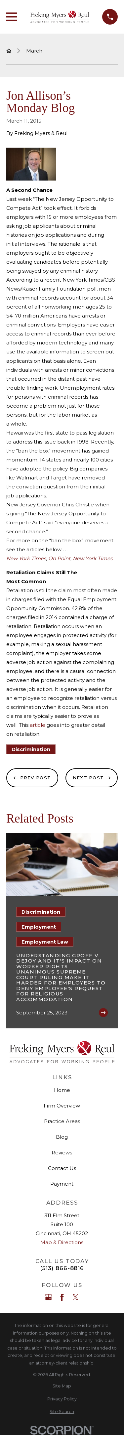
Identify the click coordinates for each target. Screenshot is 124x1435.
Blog (62, 1137)
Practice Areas (62, 1121)
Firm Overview (62, 1106)
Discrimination (31, 749)
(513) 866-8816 (62, 1268)
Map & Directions (61, 1242)
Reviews (62, 1152)
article (36, 725)
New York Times (92, 558)
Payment (61, 1184)
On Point (59, 558)
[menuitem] (62, 1386)
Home (62, 1090)
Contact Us (62, 1168)
